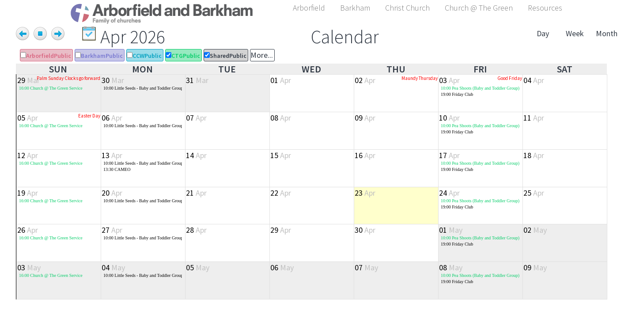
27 (112, 230)
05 (27, 118)
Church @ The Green (479, 8)
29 (28, 80)
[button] (309, 6)
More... (261, 55)
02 (365, 80)
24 (449, 193)
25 (533, 193)
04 (533, 80)
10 (449, 118)
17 (449, 155)
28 (196, 230)
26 (27, 230)
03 (449, 80)
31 (197, 80)
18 (533, 155)
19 (27, 193)
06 (112, 118)
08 (280, 118)
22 (280, 193)
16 (365, 155)
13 (112, 155)
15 (280, 155)
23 (365, 193)
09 (365, 118)
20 (112, 193)
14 (196, 155)
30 (113, 80)
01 (280, 80)
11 (533, 118)
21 (196, 193)
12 (27, 155)
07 (196, 118)
